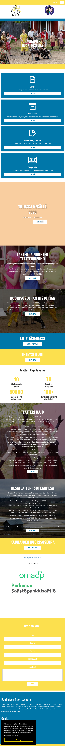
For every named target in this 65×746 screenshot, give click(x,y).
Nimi (32, 635)
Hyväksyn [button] (19, 740)
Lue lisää (32, 94)
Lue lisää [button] (15, 735)
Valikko (55, 2)
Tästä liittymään (32, 344)
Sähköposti (32, 659)
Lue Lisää (32, 278)
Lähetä (32, 684)
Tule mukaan (32, 548)
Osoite (32, 643)
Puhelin (32, 651)
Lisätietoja (33, 667)
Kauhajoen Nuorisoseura (32, 558)
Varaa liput (32, 531)
